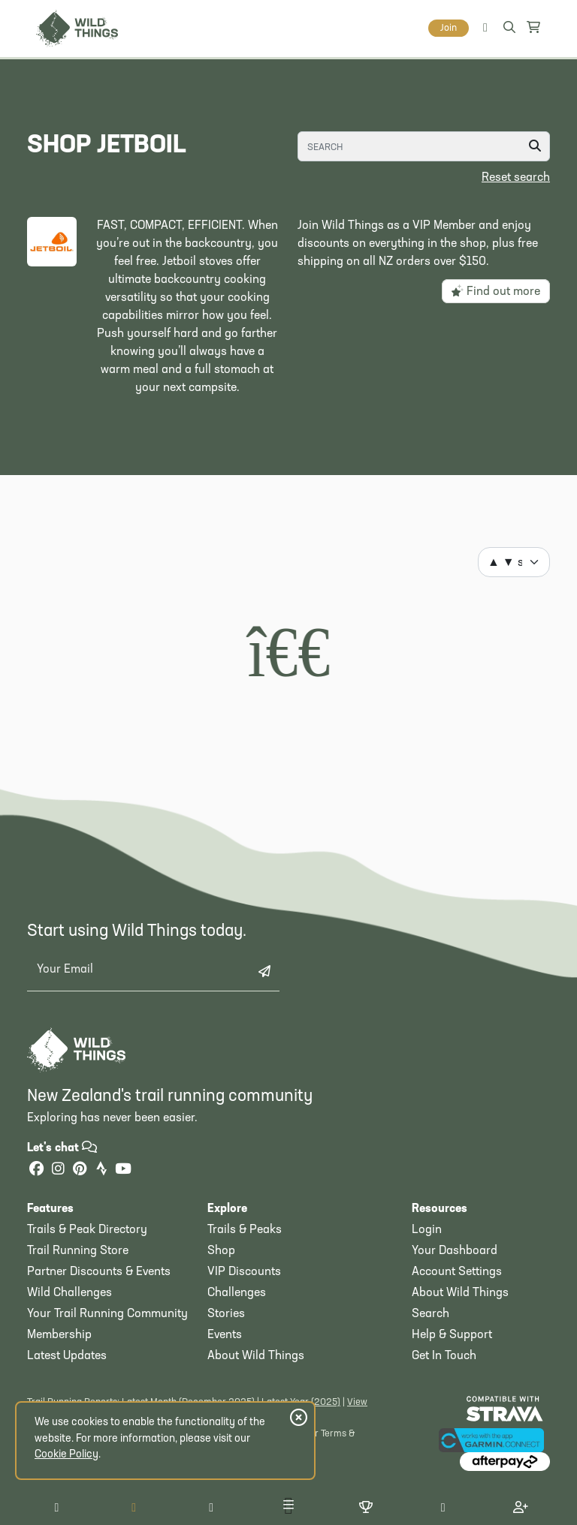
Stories (226, 1314)
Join (448, 28)
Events (224, 1335)
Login (427, 1230)
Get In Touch (444, 1356)
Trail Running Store (77, 1251)
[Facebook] (36, 1170)
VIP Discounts (244, 1272)
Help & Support (452, 1335)
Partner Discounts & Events (99, 1272)
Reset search (516, 178)
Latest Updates (67, 1356)
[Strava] (101, 1170)
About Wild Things (255, 1356)
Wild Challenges (69, 1293)
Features (50, 1209)
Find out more (496, 291)
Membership (59, 1335)
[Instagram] (58, 1170)
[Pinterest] (80, 1170)
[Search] (424, 146)
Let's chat (62, 1148)
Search (430, 1314)
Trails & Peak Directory (87, 1230)
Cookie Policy (66, 1454)
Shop (221, 1251)
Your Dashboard (454, 1251)
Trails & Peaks (244, 1230)
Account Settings (457, 1272)
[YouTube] (123, 1170)
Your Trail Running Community (107, 1314)
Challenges (236, 1293)
